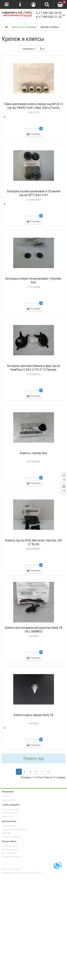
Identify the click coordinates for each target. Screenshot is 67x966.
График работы (9, 799)
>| (48, 771)
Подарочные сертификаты (15, 829)
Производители (9, 825)
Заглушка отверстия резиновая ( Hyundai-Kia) (33, 280)
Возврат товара (9, 812)
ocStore (17, 869)
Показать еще (33, 758)
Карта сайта (7, 816)
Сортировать (29, 48)
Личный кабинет (10, 845)
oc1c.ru (5, 796)
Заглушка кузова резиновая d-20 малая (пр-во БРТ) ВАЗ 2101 (33, 193)
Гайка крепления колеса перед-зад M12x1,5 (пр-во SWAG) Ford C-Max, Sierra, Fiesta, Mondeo (33, 107)
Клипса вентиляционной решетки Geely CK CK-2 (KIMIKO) (33, 629)
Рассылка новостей (11, 856)
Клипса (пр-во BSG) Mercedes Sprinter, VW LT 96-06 (33, 542)
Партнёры (6, 832)
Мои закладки (9, 853)
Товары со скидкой (11, 836)
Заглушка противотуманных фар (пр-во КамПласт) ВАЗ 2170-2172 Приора (33, 368)
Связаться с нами (10, 809)
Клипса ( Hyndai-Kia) (33, 453)
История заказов (10, 849)
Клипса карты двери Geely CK (33, 715)
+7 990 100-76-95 (49, 13)
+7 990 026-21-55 (49, 17)
